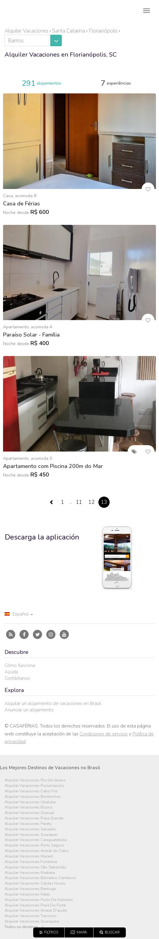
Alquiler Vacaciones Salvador (30, 829)
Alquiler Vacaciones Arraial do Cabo (37, 850)
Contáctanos (17, 678)
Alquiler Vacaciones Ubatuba (30, 802)
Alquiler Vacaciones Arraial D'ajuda (36, 910)
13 (104, 502)
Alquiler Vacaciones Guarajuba (32, 921)
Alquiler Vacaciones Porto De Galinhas (39, 899)
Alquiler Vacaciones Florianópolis (34, 785)
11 (79, 502)
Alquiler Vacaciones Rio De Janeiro (35, 780)
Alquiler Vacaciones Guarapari (31, 834)
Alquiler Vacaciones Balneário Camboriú (40, 878)
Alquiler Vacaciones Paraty (28, 823)
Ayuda (11, 672)
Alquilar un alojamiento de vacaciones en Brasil (53, 703)
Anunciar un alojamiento (29, 710)
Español (19, 614)
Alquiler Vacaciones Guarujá (29, 812)
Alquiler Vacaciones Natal (27, 894)
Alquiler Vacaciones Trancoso (31, 916)
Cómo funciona (20, 665)
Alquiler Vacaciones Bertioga (30, 889)
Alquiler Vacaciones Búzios (29, 807)
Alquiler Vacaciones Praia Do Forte (35, 905)
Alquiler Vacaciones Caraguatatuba (36, 840)
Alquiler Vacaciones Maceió (29, 856)
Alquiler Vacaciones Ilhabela (30, 872)
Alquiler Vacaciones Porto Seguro (34, 845)
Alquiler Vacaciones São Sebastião (35, 867)
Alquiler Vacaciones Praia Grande (34, 818)
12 (91, 502)
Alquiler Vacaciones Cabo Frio (31, 791)
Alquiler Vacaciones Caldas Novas (35, 883)
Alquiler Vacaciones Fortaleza (31, 861)
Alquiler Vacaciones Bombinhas (33, 796)
